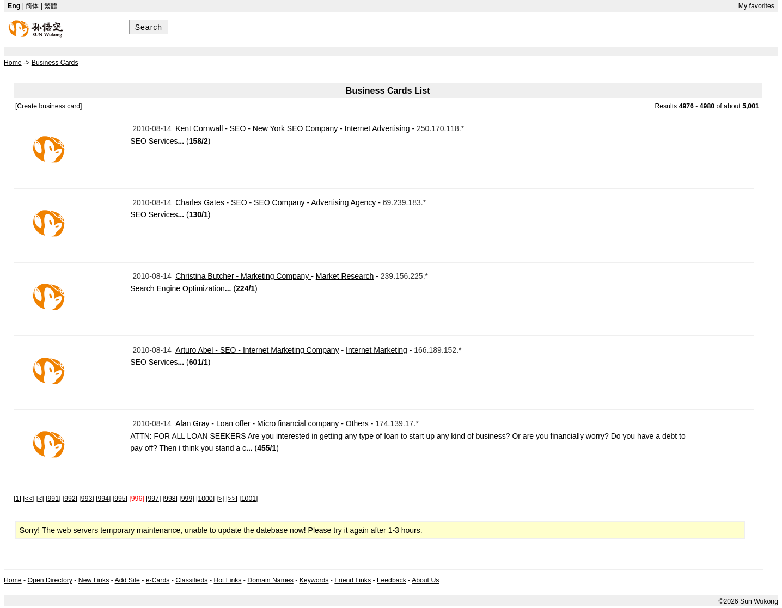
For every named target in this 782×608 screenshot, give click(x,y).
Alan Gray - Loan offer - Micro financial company (257, 423)
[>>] (231, 498)
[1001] (248, 498)
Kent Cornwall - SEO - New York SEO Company (256, 128)
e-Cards (158, 580)
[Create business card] (48, 106)
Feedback (391, 580)
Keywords (314, 580)
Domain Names (270, 580)
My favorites (756, 6)
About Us (425, 580)
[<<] (28, 498)
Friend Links (352, 580)
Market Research (345, 276)
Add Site (127, 580)
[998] (170, 498)
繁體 (50, 6)
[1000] (205, 498)
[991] (53, 498)
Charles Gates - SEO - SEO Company (239, 202)
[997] (153, 498)
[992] (70, 498)
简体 (32, 6)
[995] (120, 498)
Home (13, 580)
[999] (186, 498)
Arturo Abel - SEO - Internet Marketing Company (257, 350)
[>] (220, 498)
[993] (86, 498)
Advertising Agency (343, 202)
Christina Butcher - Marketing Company (243, 276)
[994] (103, 498)
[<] (40, 498)
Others (357, 423)
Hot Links (227, 580)
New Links (93, 580)
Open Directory (50, 580)
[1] (17, 498)
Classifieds (191, 580)
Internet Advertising (377, 128)
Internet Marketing (376, 350)
